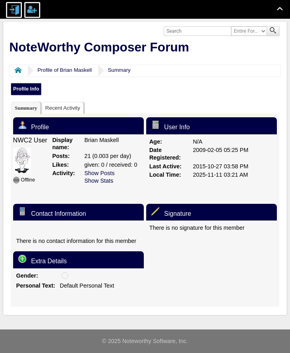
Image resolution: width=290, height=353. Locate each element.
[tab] (26, 108)
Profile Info (26, 89)
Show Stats (99, 180)
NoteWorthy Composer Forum (99, 47)
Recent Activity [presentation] (62, 108)
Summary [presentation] (26, 108)
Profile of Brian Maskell (64, 70)
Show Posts (99, 173)
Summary (119, 70)
